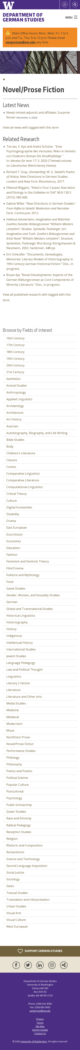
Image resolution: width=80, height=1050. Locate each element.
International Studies (21, 649)
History (11, 629)
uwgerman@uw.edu (21, 42)
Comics (11, 467)
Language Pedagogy (20, 663)
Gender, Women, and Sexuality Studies (33, 595)
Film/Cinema (14, 568)
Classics (11, 460)
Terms (40, 1022)
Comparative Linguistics (23, 473)
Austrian (12, 426)
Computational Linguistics (24, 487)
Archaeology (15, 406)
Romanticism (15, 852)
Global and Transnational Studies (29, 609)
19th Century (15, 359)
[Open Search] (75, 4)
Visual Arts (13, 913)
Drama (11, 521)
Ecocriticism (14, 534)
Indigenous (14, 636)
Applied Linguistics (19, 399)
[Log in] (65, 4)
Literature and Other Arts (24, 697)
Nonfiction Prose (18, 737)
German (11, 602)
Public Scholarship (19, 805)
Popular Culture (17, 785)
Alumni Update (40, 1030)
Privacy (40, 1019)
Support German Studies (40, 951)
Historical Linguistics (20, 615)
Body (9, 446)
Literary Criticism (18, 683)
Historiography (17, 622)
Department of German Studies (23, 17)
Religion (12, 839)
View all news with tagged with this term (31, 127)
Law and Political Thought (24, 669)
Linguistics (13, 676)
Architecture (14, 413)
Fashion (11, 555)
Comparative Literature (22, 480)
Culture (11, 501)
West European (17, 926)
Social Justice (15, 872)
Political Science (17, 778)
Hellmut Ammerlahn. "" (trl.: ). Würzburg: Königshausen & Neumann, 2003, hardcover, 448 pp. (40, 233)
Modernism (14, 724)
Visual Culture (16, 920)
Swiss (10, 886)
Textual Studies (17, 893)
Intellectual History (19, 643)
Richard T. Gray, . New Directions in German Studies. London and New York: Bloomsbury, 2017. (40, 177)
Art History (14, 419)
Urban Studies (16, 906)
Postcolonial (14, 791)
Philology (12, 757)
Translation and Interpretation (27, 900)
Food (9, 582)
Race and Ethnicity (18, 818)
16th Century (15, 338)
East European (16, 527)
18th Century (15, 352)
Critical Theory (16, 494)
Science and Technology (23, 859)
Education (13, 548)
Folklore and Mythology (22, 575)
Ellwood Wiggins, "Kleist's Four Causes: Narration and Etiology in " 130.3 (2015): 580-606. (40, 192)
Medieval (12, 717)
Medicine (12, 710)
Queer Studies (16, 812)
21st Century (15, 372)
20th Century (15, 365)
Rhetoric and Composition (24, 845)
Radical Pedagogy (18, 825)
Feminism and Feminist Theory (27, 561)
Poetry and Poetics (19, 771)
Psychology (14, 798)
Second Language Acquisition (26, 866)
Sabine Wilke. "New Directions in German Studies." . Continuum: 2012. (41, 208)
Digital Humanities (19, 507)
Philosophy (14, 764)
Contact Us (40, 1033)
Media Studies (16, 703)
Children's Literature (20, 453)
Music (10, 730)
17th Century (15, 345)
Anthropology (16, 392)
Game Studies (15, 588)
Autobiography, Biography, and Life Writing (37, 433)
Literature (13, 690)
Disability (12, 514)
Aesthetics (13, 379)
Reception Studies (18, 832)
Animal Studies (16, 385)
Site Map (40, 1026)
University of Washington (34, 1041)
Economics (13, 541)
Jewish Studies (16, 656)
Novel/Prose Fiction (20, 744)
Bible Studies (15, 440)
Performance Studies (21, 751)
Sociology (13, 879)
